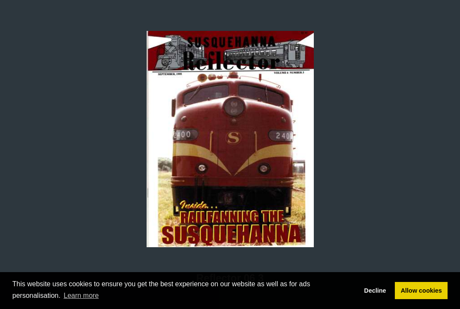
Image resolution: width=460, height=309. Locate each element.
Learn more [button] (81, 295)
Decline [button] (375, 290)
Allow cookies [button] (421, 290)
